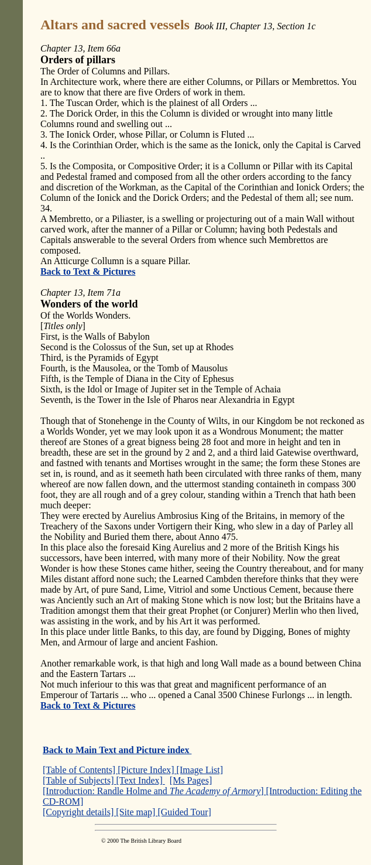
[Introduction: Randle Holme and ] (154, 791)
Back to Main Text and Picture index (117, 750)
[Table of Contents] (80, 770)
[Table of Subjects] (79, 780)
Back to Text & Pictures (87, 271)
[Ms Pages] (191, 780)
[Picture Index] (147, 770)
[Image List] (200, 770)
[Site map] (136, 812)
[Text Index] (140, 780)
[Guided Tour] (184, 812)
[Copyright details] (79, 812)
